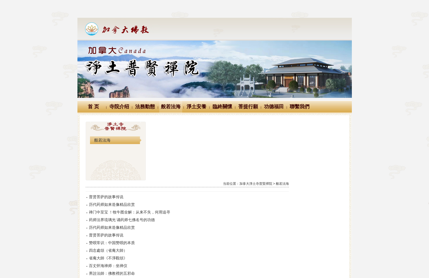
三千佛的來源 (168, 253)
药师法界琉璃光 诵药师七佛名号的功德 (190, 161)
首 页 (93, 106)
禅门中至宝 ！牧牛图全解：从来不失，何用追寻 (198, 153)
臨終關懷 (222, 106)
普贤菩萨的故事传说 (174, 138)
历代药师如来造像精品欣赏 (180, 146)
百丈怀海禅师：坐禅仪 (176, 207)
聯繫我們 (299, 106)
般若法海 (171, 106)
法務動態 (145, 106)
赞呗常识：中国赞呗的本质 (180, 184)
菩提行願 (248, 106)
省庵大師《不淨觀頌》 (176, 199)
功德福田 (274, 106)
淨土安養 (196, 106)
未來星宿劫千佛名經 (174, 222)
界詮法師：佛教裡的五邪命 (180, 214)
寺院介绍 (119, 106)
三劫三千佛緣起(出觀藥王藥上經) (185, 245)
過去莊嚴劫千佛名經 (174, 237)
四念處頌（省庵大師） (176, 191)
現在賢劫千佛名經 (172, 230)
